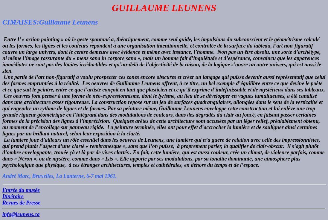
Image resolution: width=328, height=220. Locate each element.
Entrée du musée (21, 190)
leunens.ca (28, 214)
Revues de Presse (21, 203)
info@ (9, 214)
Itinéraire (13, 196)
